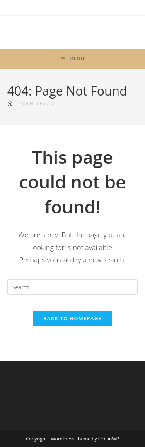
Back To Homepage (72, 318)
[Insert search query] (72, 287)
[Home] (9, 103)
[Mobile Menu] (72, 59)
